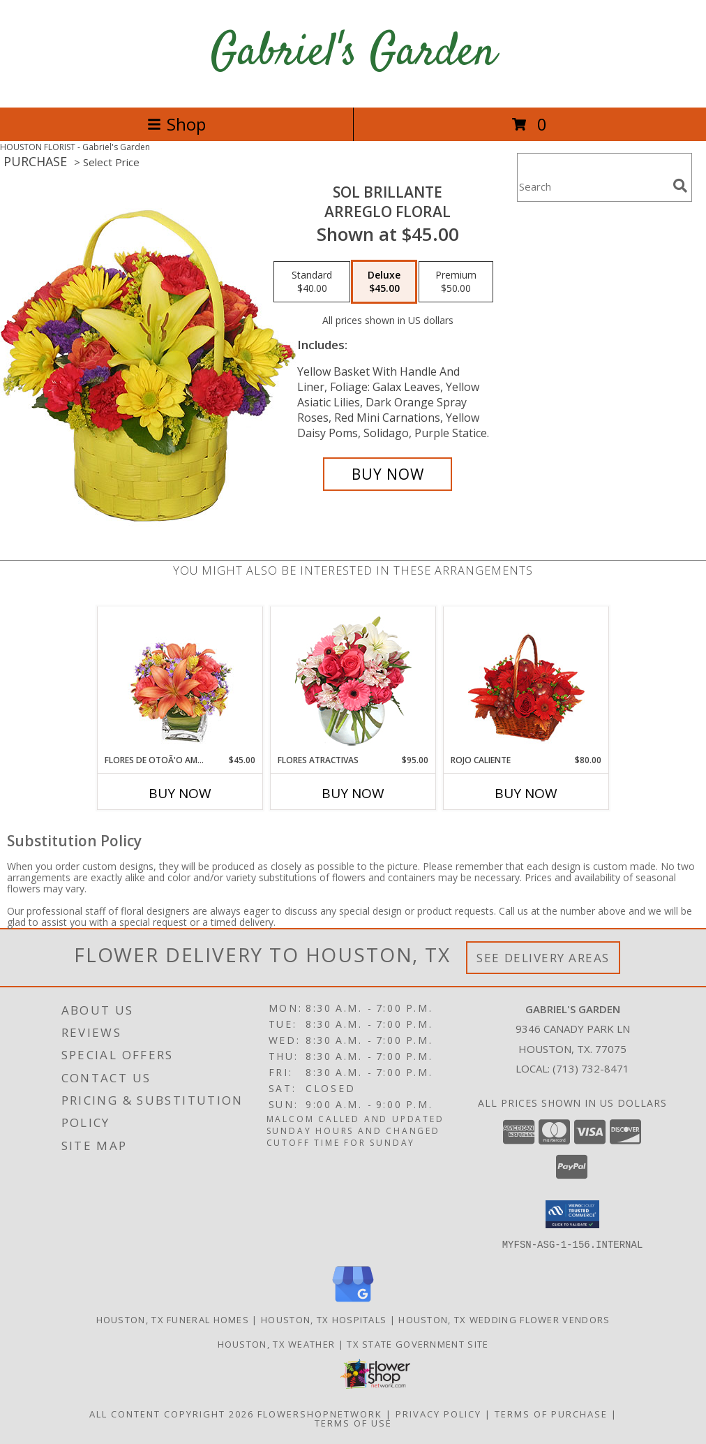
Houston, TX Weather (277, 1343)
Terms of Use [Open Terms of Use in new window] (353, 1422)
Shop (176, 123)
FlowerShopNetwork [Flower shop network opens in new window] (319, 1413)
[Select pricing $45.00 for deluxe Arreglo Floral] (384, 282)
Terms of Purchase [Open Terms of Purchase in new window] (551, 1413)
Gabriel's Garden (353, 53)
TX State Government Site (417, 1343)
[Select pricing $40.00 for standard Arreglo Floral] (312, 282)
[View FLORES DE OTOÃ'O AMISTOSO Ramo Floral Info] (180, 680)
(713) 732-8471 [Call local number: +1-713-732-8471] (591, 1068)
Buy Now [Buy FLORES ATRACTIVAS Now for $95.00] (353, 793)
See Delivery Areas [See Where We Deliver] (543, 958)
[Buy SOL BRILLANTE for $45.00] (387, 474)
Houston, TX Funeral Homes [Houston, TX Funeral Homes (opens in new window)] (173, 1319)
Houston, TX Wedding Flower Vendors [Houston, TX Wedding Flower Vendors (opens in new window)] (504, 1319)
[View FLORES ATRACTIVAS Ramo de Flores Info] (353, 680)
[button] (572, 1214)
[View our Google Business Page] (353, 1302)
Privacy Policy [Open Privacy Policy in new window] (438, 1413)
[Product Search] (592, 186)
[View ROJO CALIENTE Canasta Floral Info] (526, 680)
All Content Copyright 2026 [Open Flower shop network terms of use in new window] (171, 1413)
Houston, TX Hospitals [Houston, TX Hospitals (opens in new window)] (323, 1319)
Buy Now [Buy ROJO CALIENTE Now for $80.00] (526, 793)
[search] (680, 185)
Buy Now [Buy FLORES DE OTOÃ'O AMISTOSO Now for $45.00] (180, 793)
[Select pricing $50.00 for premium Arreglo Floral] (456, 282)
